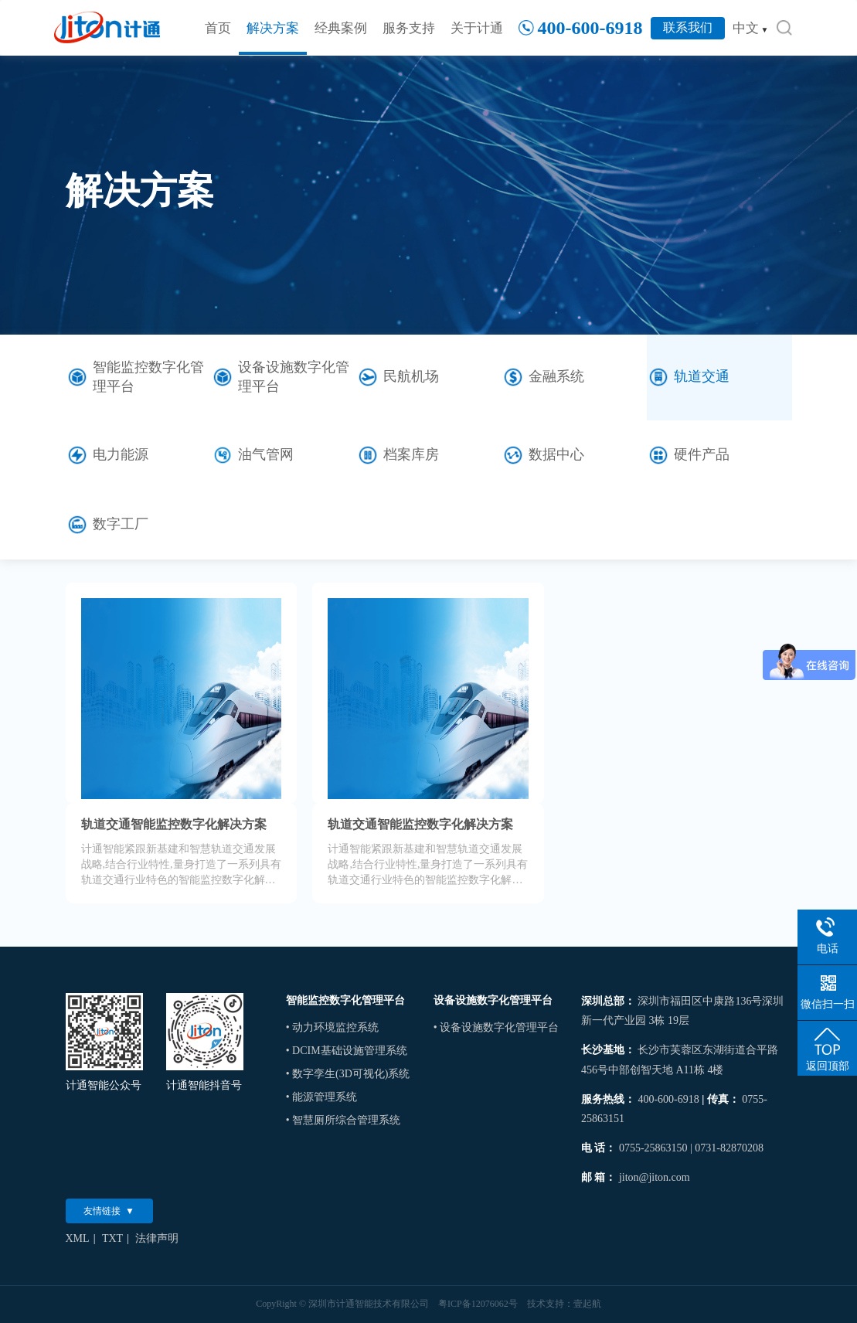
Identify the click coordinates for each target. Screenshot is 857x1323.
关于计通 (477, 28)
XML (78, 1238)
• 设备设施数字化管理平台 (496, 1027)
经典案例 (341, 28)
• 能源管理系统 (321, 1097)
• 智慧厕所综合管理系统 (343, 1120)
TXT (112, 1238)
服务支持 (409, 28)
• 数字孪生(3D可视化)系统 (348, 1074)
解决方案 (273, 28)
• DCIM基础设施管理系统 (346, 1050)
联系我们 (687, 27)
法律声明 (157, 1238)
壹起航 (587, 1303)
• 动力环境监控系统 (332, 1027)
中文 (751, 28)
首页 (218, 28)
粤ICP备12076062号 (478, 1303)
